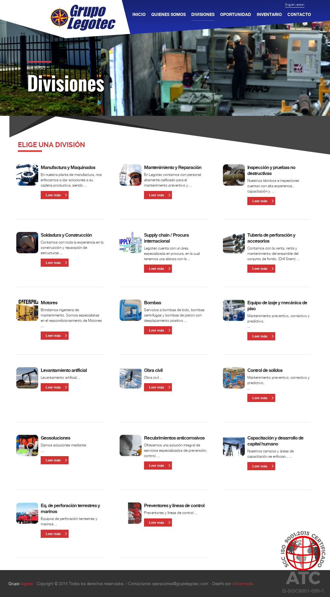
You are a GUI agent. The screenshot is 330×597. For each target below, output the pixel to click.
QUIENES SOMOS (168, 13)
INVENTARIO (269, 13)
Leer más (53, 195)
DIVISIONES (202, 14)
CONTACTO (299, 13)
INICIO (139, 13)
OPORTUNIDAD (235, 13)
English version (294, 4)
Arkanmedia (242, 583)
